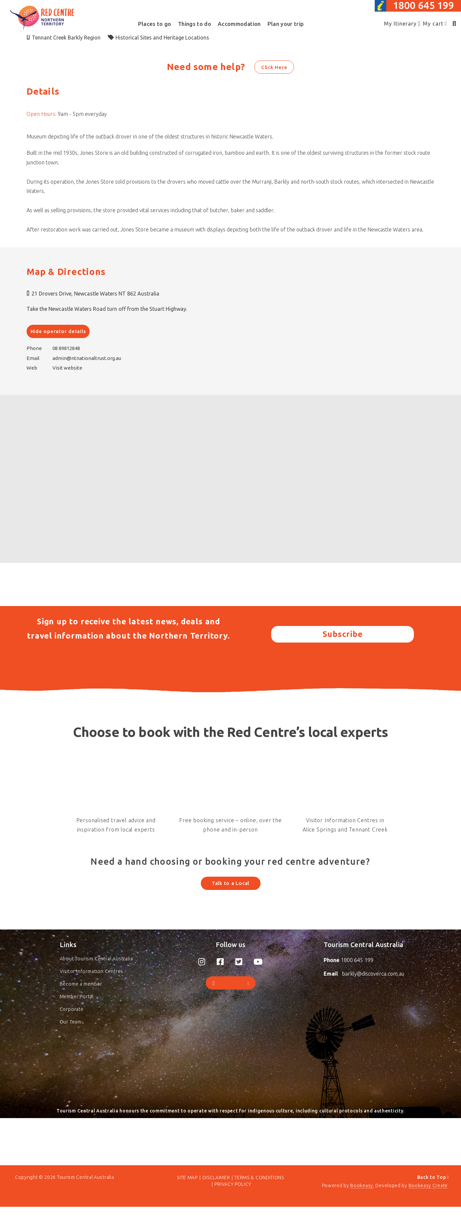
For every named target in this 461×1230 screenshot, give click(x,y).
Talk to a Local (230, 883)
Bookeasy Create (428, 1208)
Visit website (67, 368)
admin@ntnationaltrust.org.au (86, 358)
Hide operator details (58, 331)
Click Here (274, 67)
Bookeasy (361, 1208)
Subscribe (343, 634)
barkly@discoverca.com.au (373, 988)
